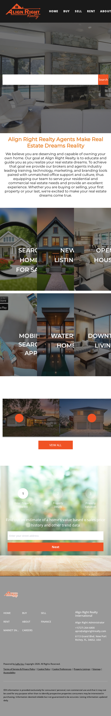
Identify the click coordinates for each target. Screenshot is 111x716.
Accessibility (9, 672)
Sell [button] (78, 11)
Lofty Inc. (19, 663)
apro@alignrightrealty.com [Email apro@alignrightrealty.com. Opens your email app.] (90, 631)
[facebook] (77, 647)
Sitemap (96, 669)
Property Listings (82, 669)
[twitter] (84, 647)
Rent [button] (91, 11)
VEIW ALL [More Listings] (55, 445)
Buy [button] (66, 11)
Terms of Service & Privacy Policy (19, 669)
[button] (23, 11)
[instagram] (91, 647)
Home (53, 11)
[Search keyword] (50, 79)
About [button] (105, 11)
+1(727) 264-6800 (85, 627)
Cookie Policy (43, 669)
